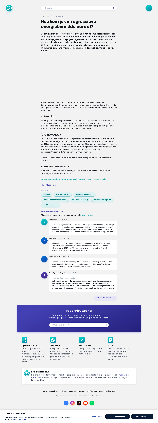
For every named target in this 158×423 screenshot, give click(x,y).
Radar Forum (86, 215)
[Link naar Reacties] (72, 391)
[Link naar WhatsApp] (91, 403)
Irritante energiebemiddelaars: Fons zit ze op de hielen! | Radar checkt (73, 179)
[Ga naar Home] (9, 8)
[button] (113, 8)
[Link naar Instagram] (72, 403)
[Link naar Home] (44, 391)
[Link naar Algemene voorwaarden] (66, 396)
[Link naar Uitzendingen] (61, 391)
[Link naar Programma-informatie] (87, 391)
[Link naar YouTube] (85, 403)
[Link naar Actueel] (51, 391)
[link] (46, 194)
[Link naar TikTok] (79, 403)
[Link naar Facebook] (66, 403)
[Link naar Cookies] (98, 396)
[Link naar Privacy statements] (85, 396)
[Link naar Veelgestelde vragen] (107, 391)
